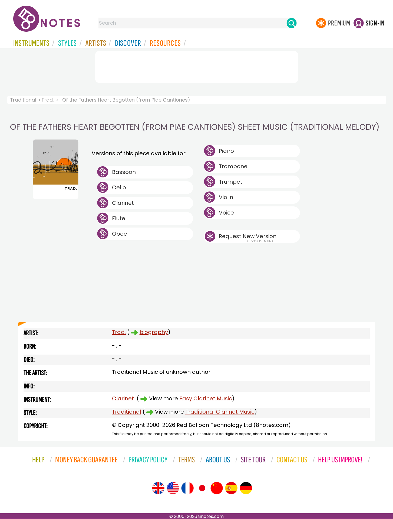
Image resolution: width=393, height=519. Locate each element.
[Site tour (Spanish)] (231, 488)
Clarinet (123, 203)
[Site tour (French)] (187, 488)
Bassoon (124, 172)
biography (154, 332)
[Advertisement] (196, 66)
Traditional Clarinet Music (220, 412)
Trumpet (230, 182)
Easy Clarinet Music (205, 398)
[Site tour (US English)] (173, 488)
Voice (226, 212)
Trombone (233, 166)
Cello (119, 187)
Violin (226, 197)
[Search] (291, 23)
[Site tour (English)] (158, 488)
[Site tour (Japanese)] (202, 488)
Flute (118, 218)
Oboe (119, 234)
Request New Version (247, 236)
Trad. (47, 99)
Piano (226, 151)
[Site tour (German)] (246, 488)
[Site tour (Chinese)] (216, 488)
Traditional (23, 99)
